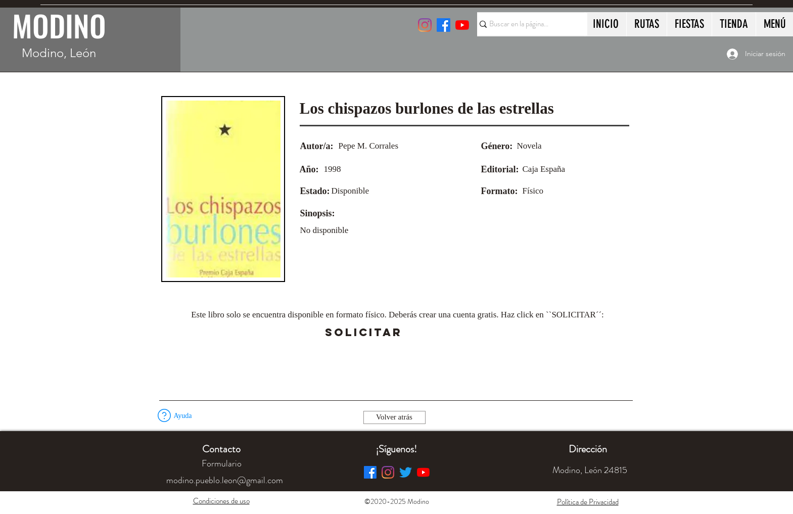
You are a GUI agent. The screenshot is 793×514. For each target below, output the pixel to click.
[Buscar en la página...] (527, 24)
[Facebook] (370, 472)
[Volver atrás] (394, 417)
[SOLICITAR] (364, 332)
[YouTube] (462, 25)
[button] (431, 332)
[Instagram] (425, 25)
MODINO (59, 25)
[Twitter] (405, 472)
